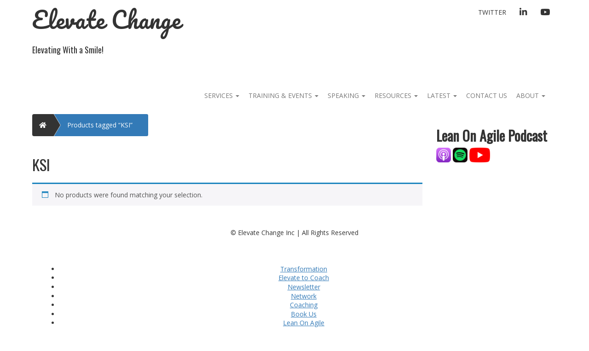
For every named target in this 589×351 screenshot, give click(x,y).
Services (221, 95)
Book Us (304, 314)
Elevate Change (106, 19)
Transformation (303, 269)
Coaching (304, 304)
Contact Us (486, 95)
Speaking (346, 95)
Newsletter (304, 286)
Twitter (492, 12)
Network (304, 296)
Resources (396, 95)
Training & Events (283, 95)
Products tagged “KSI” (100, 125)
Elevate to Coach (303, 277)
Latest (442, 95)
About (530, 95)
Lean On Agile (303, 322)
